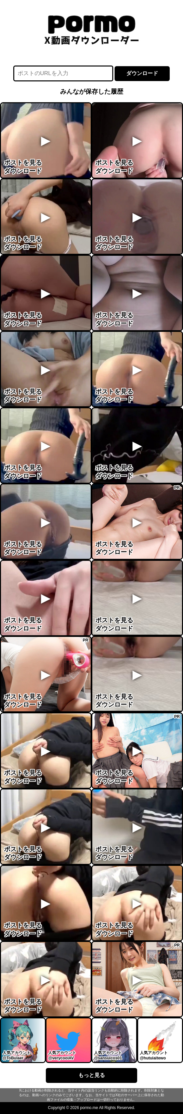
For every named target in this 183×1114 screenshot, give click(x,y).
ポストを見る (23, 162)
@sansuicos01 (108, 1058)
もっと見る (91, 1075)
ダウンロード (142, 73)
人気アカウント (17, 1052)
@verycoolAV (61, 1058)
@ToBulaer (13, 1058)
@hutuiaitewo (153, 1058)
